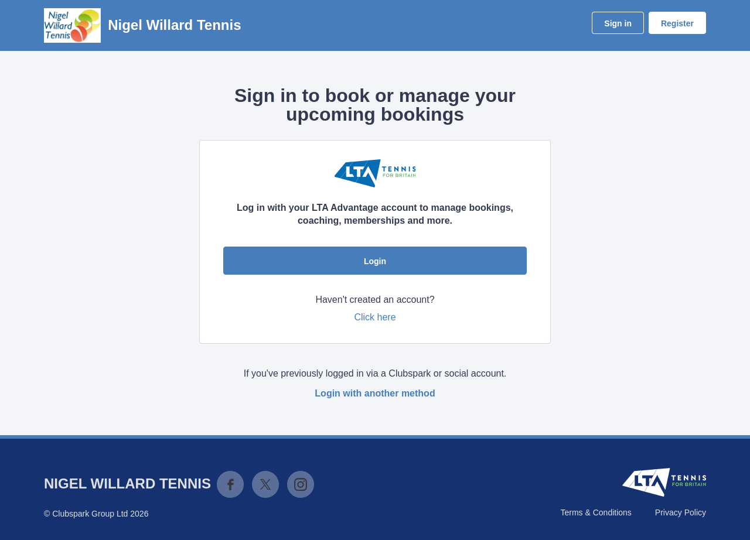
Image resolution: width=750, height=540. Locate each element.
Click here (375, 317)
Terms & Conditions (595, 512)
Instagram (300, 484)
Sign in (618, 23)
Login (375, 261)
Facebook (230, 484)
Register (677, 23)
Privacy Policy (680, 512)
